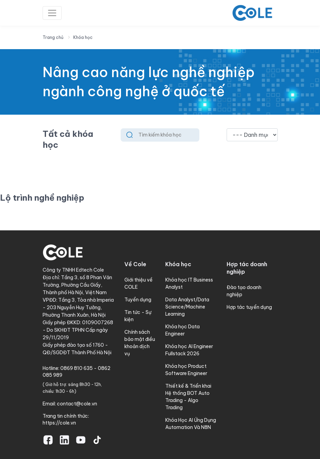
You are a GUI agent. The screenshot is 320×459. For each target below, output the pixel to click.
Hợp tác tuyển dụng (249, 307)
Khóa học (83, 37)
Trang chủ (53, 37)
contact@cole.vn (77, 404)
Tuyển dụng (137, 300)
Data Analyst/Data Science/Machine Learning (187, 307)
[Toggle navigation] (52, 13)
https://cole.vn (59, 423)
